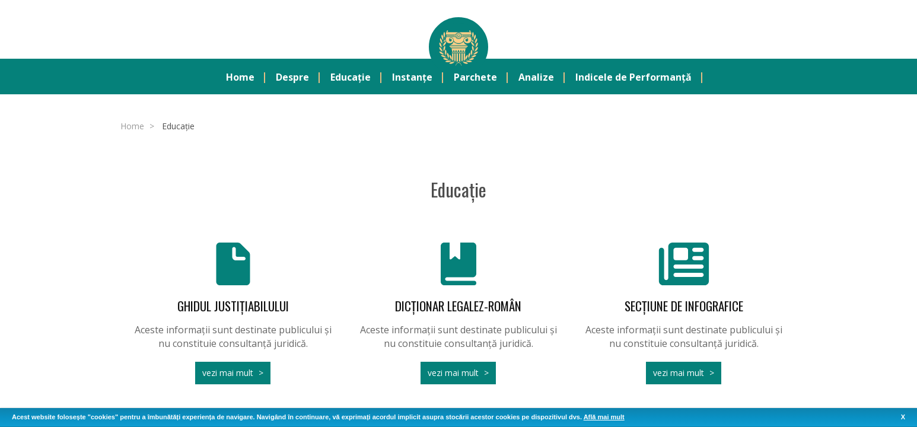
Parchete (475, 77)
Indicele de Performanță (633, 77)
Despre (292, 77)
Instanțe (412, 77)
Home (240, 77)
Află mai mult (604, 416)
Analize (536, 77)
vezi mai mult (227, 373)
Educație (178, 126)
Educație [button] (350, 77)
